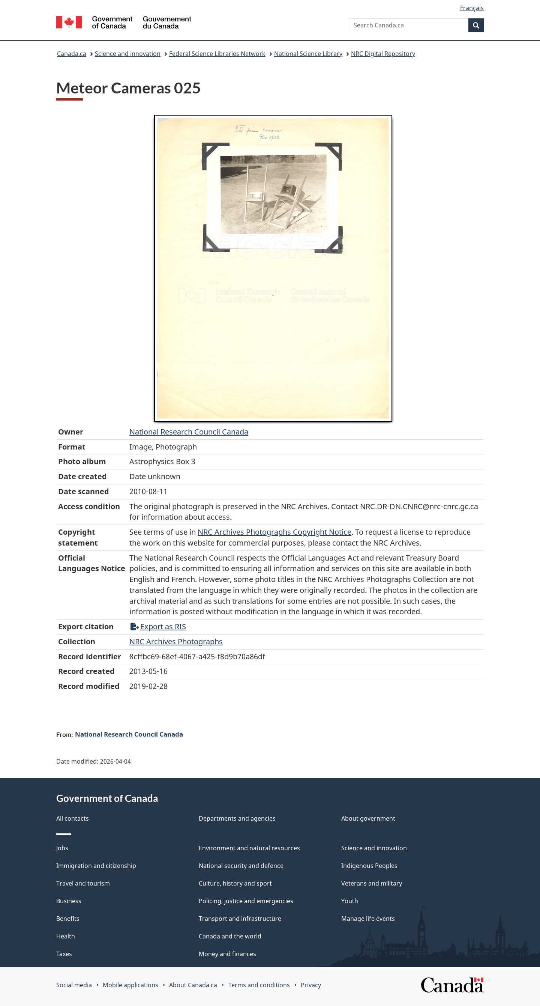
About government (368, 818)
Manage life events (368, 918)
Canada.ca (71, 54)
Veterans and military (371, 883)
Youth (349, 901)
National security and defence (241, 866)
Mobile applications (130, 985)
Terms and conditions (259, 985)
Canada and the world (230, 936)
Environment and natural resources (249, 848)
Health (65, 936)
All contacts (72, 818)
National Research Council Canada (188, 432)
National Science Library (308, 54)
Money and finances (227, 954)
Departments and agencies (237, 818)
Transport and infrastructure (240, 918)
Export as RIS (158, 626)
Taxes (64, 954)
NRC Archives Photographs (176, 641)
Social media (74, 985)
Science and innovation (127, 54)
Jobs (62, 848)
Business (68, 901)
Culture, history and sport (235, 883)
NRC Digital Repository (383, 54)
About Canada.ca (193, 985)
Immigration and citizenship (96, 866)
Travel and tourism (83, 883)
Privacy (311, 985)
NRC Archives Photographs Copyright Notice (274, 532)
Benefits (68, 918)
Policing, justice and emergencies (246, 901)
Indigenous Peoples (369, 866)
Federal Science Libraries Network (217, 54)
